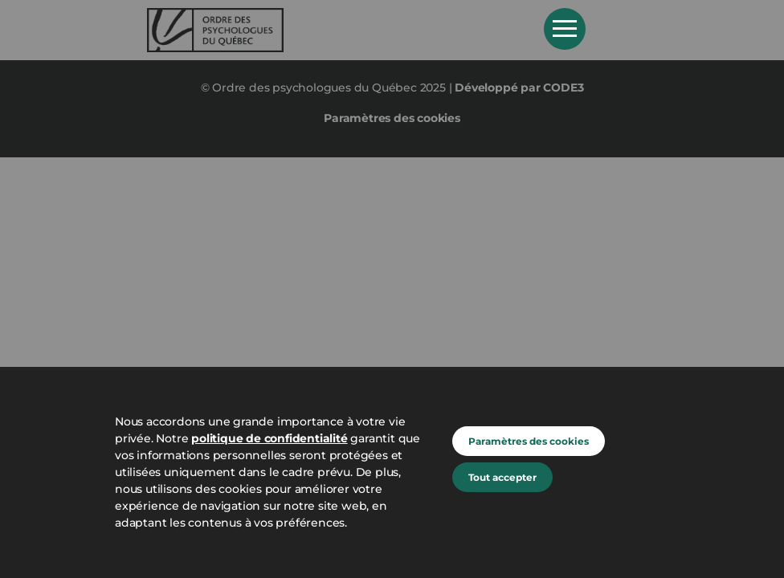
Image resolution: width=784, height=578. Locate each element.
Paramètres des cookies (528, 441)
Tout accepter (502, 477)
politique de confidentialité (269, 438)
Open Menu (565, 29)
